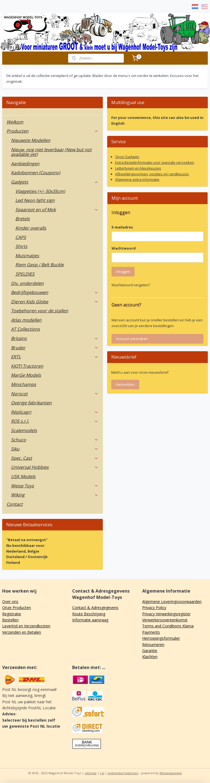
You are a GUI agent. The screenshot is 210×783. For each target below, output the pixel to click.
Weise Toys (54, 486)
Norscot (54, 394)
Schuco (54, 440)
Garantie (149, 650)
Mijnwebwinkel (171, 773)
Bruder (54, 348)
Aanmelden (125, 384)
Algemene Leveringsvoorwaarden (172, 601)
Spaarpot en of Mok (56, 210)
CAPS (20, 237)
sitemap (91, 773)
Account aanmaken (132, 338)
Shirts (21, 246)
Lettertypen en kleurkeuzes (138, 168)
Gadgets (54, 182)
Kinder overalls (30, 228)
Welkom (15, 122)
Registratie (11, 613)
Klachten (150, 656)
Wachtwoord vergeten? (131, 284)
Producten (52, 131)
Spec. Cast (54, 458)
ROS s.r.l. (54, 421)
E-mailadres (122, 227)
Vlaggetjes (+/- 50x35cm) (40, 191)
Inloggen (123, 271)
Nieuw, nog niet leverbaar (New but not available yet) (51, 152)
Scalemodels (24, 430)
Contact (15, 504)
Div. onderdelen (27, 283)
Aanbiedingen (25, 164)
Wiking (54, 495)
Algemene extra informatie (137, 179)
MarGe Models (26, 375)
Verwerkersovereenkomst (165, 619)
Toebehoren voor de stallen (39, 311)
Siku (54, 449)
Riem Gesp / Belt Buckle (39, 265)
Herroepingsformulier (161, 638)
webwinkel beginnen (123, 773)
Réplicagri (54, 412)
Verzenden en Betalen (21, 632)
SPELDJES (24, 274)
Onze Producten (16, 607)
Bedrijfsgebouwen (54, 292)
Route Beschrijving (88, 613)
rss (102, 773)
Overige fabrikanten (31, 403)
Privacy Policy (154, 607)
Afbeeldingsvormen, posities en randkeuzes (152, 174)
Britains (54, 338)
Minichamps (23, 384)
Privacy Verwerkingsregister (166, 613)
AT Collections (25, 329)
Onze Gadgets (127, 156)
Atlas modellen (26, 320)
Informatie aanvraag (90, 619)
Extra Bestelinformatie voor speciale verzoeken (154, 162)
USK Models (23, 476)
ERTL (54, 357)
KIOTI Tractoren (27, 366)
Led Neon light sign (35, 200)
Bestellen (10, 619)
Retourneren (153, 644)
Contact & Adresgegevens (95, 607)
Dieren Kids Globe (54, 302)
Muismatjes (27, 256)
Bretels (22, 219)
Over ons (10, 601)
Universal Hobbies (54, 467)
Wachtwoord (124, 248)
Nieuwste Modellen (30, 140)
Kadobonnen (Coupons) (35, 173)
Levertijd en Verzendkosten (26, 625)
